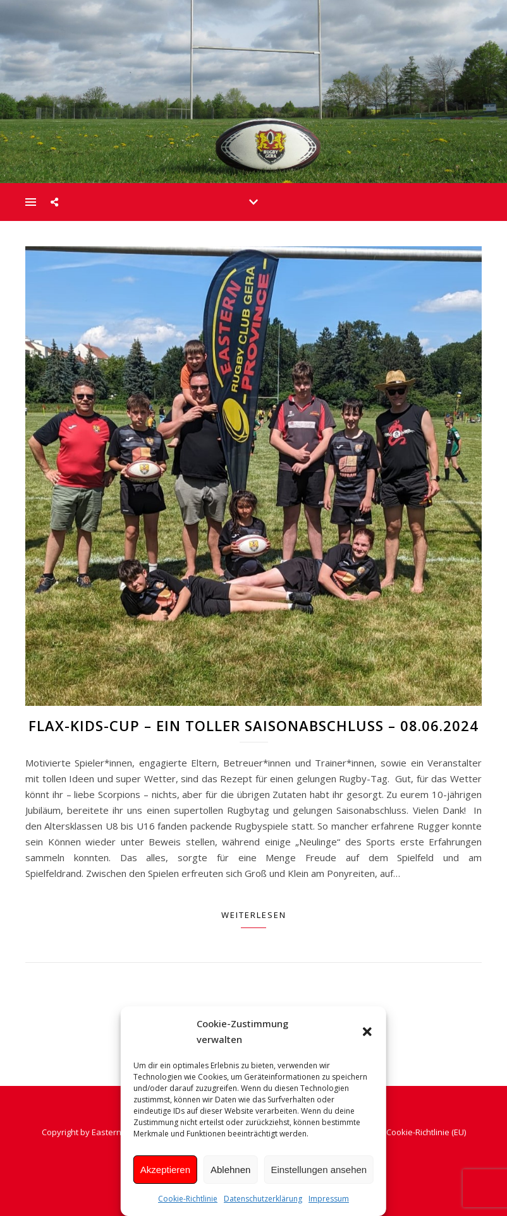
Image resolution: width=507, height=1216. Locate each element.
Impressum (328, 1198)
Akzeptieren (165, 1169)
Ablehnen (230, 1169)
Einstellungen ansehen (319, 1169)
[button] (367, 1031)
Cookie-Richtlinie (187, 1198)
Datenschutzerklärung (263, 1198)
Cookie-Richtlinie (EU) (426, 1132)
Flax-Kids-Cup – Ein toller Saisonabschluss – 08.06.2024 (253, 725)
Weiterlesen (253, 915)
